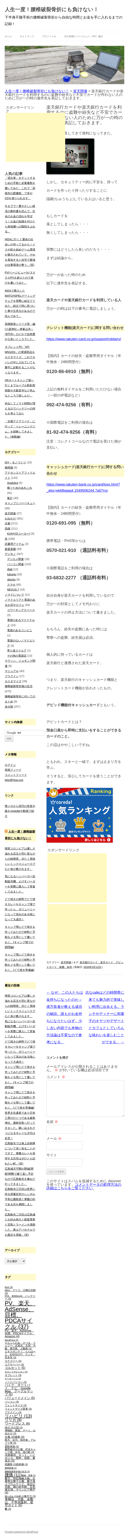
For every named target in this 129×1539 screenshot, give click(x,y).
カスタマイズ (13, 681)
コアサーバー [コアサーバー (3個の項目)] (14, 1364)
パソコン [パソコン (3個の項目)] (12, 1401)
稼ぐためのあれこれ (19, 487)
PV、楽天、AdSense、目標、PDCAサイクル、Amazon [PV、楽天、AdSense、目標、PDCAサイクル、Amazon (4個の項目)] (20, 1333)
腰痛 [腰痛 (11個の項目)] (13, 1474)
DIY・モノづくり (15, 462)
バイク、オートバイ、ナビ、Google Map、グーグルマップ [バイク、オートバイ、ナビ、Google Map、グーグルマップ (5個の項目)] (19, 1389)
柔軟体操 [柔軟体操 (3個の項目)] (12, 1446)
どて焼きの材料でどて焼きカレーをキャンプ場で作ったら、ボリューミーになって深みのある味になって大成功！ (20, 909)
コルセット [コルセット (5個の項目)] (15, 1368)
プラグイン (12, 676)
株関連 (9, 467)
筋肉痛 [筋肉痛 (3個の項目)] (22, 1464)
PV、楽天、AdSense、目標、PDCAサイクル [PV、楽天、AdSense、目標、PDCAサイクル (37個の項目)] (20, 1314)
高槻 (7, 528)
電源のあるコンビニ (19, 630)
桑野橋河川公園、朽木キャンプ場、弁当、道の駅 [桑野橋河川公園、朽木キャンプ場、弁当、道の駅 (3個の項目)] (20, 1451)
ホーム (8, 36)
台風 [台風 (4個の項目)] (10, 1436)
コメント (55, 1077)
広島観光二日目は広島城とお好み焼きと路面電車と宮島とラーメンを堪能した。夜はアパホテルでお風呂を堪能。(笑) (20, 1224)
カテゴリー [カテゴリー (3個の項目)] (13, 1361)
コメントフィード (16, 774)
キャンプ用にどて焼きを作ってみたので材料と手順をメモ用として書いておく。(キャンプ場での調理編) (20, 937)
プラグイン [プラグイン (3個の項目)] (13, 1412)
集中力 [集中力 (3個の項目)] (30, 1496)
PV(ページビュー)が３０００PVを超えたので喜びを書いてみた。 (20, 277)
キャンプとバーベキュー (20, 503)
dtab (9, 569)
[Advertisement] (77, 877)
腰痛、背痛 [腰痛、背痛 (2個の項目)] (29, 1475)
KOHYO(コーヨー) (18, 533)
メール (54, 1139)
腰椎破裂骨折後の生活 (18, 686)
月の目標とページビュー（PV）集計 (83, 36)
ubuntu (11, 579)
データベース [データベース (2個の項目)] (13, 1378)
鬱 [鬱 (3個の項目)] (8, 1509)
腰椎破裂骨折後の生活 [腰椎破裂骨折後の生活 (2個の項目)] (17, 1471)
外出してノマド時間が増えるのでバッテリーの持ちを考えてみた (20, 408)
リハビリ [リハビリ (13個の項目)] (18, 1415)
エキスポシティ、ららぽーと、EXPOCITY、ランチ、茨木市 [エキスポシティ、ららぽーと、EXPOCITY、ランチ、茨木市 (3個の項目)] (20, 1354)
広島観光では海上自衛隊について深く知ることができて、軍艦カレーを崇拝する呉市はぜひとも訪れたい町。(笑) (20, 1153)
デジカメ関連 (15, 559)
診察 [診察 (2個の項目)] (20, 1496)
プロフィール (49, 36)
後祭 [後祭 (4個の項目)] (20, 1436)
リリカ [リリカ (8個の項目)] (13, 1420)
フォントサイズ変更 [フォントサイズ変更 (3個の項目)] (18, 1409)
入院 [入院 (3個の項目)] (18, 1427)
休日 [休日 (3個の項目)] (9, 1427)
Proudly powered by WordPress (21, 1532)
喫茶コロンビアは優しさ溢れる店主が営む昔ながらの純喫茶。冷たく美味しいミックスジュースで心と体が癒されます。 (20, 858)
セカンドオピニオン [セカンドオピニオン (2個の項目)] (16, 1372)
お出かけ (10, 518)
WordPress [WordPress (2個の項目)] (11, 1340)
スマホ (11, 584)
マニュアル (12, 671)
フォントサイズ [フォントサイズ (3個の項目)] (16, 1405)
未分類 (9, 706)
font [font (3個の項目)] (9, 1287)
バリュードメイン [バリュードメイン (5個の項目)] (20, 1398)
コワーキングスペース (21, 610)
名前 (52, 1122)
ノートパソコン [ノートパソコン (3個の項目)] (16, 1382)
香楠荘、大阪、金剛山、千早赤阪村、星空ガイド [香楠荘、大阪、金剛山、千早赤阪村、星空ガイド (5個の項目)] (19, 1502)
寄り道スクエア (17, 650)
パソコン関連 (15, 564)
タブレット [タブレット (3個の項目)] (13, 1375)
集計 (10, 498)
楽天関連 (66, 962)
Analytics (12, 482)
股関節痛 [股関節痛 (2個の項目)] (11, 1468)
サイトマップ (27, 36)
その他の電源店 (17, 655)
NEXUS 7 (13, 589)
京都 (7, 523)
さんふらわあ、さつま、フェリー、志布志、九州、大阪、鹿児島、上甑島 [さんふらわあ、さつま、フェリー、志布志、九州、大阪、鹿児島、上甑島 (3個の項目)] (20, 1346)
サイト (51, 1155)
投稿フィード (13, 769)
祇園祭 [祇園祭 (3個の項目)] (10, 1464)
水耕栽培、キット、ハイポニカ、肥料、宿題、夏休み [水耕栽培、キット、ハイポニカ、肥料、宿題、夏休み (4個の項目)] (20, 1457)
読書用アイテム (14, 543)
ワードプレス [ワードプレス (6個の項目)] (17, 1423)
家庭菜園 (10, 549)
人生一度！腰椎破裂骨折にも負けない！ (51, 9)
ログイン (10, 764)
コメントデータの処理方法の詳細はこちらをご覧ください (83, 1186)
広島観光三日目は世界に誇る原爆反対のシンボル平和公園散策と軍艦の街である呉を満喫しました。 (20, 1199)
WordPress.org (14, 780)
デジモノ (10, 554)
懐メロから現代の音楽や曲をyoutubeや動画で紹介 (20, 811)
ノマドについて (14, 594)
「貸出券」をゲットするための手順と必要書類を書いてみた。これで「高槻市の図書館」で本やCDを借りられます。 (20, 188)
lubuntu (11, 574)
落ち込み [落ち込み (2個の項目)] (11, 1496)
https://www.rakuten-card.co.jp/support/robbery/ (83, 339)
